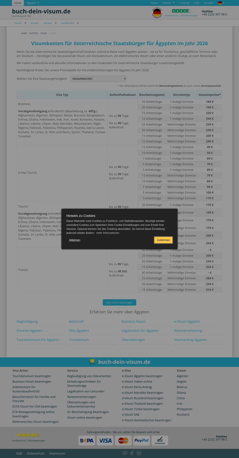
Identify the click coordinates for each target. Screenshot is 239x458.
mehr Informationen (107, 232)
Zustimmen (163, 240)
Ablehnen (74, 240)
